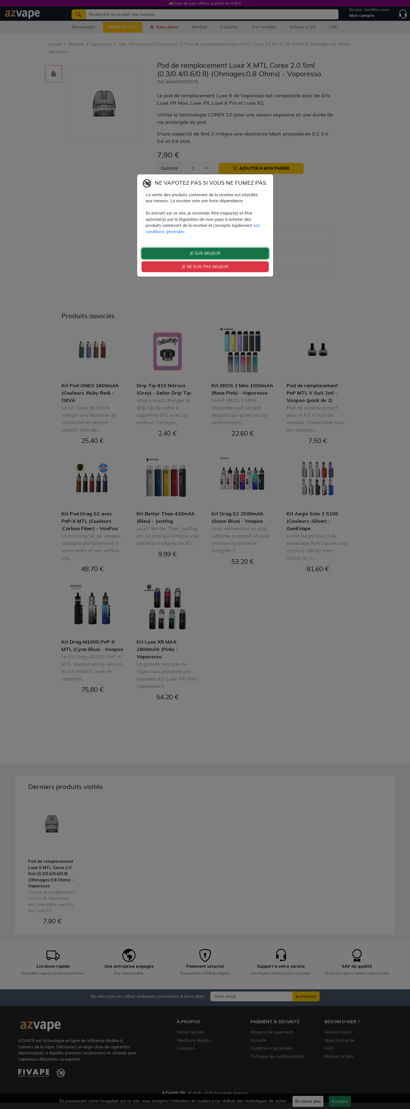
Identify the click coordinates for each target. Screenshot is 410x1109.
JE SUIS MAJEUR (205, 253)
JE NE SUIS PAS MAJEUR (205, 266)
